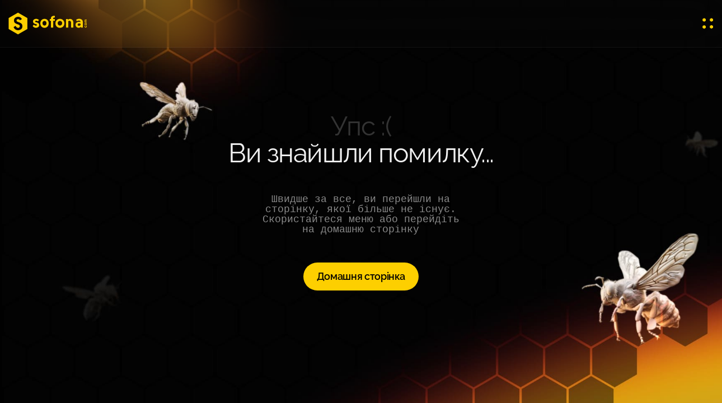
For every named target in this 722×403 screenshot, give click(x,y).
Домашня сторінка (361, 276)
